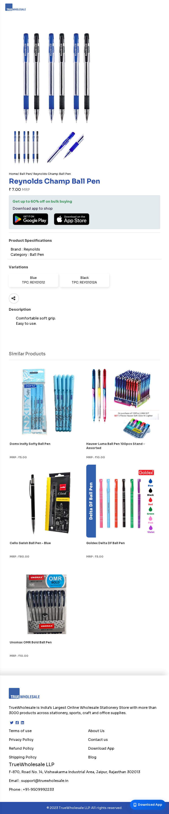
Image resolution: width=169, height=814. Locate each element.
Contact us (98, 739)
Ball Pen (25, 174)
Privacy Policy (21, 739)
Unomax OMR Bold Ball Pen (31, 642)
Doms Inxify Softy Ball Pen (30, 444)
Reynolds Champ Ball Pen (52, 174)
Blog (92, 757)
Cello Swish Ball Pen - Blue (30, 543)
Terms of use (20, 731)
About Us (96, 731)
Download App (101, 748)
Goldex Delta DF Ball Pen (105, 543)
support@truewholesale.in (44, 780)
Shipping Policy (23, 757)
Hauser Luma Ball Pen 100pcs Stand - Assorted (115, 446)
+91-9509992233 (38, 789)
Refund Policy (21, 748)
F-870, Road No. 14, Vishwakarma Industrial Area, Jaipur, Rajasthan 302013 (74, 772)
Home (13, 174)
